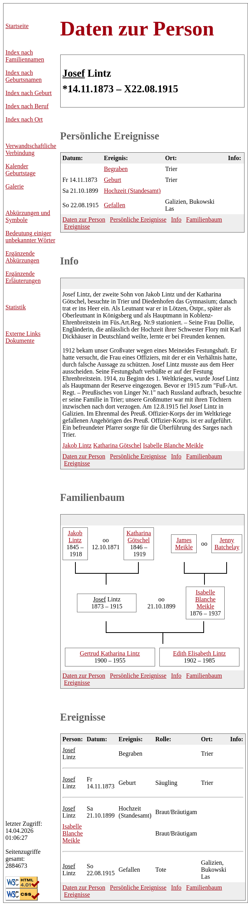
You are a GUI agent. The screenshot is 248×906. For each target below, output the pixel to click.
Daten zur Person (137, 28)
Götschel (117, 445)
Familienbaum (204, 219)
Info (176, 219)
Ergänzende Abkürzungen (22, 257)
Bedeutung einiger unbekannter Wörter (30, 236)
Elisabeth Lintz (199, 653)
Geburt (112, 179)
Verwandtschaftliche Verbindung (30, 149)
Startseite (17, 26)
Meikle (184, 543)
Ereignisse (77, 226)
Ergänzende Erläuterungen (23, 277)
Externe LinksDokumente (22, 337)
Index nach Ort (24, 119)
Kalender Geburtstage (20, 169)
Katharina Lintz (110, 653)
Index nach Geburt (28, 93)
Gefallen (114, 205)
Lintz (77, 445)
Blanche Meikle (173, 445)
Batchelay (227, 543)
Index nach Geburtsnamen (23, 76)
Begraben (115, 169)
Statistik (15, 307)
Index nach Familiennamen (24, 56)
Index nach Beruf (27, 106)
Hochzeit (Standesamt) (132, 190)
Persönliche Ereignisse (109, 136)
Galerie (14, 186)
